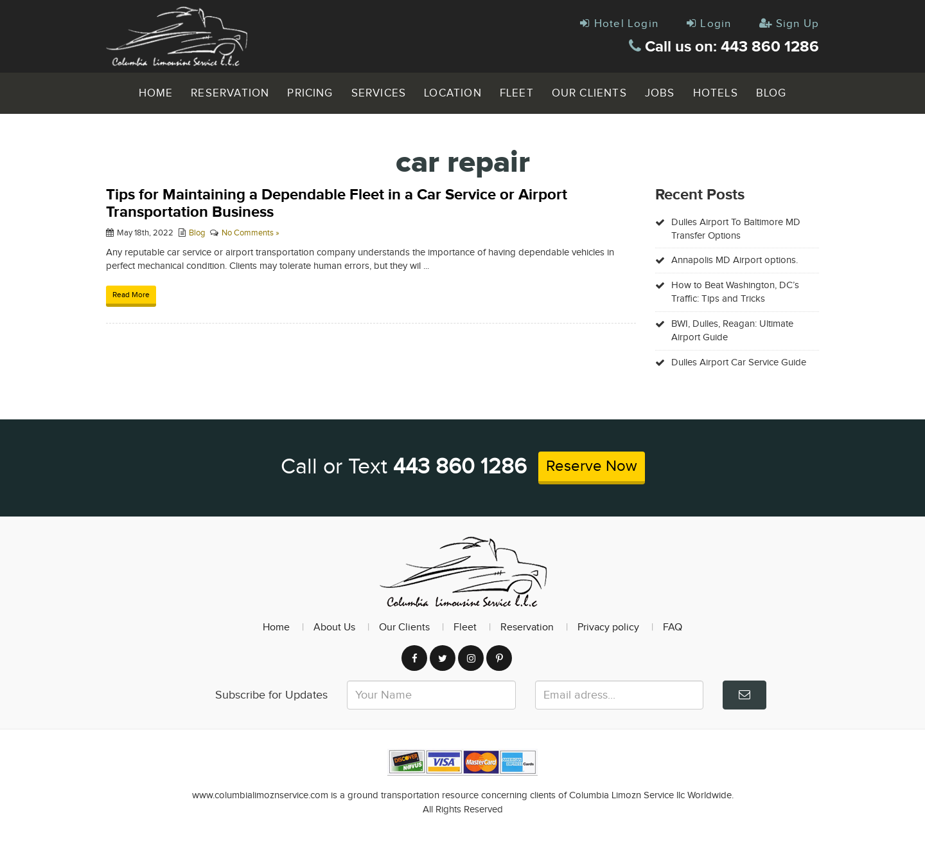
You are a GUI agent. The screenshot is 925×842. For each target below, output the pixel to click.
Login (709, 23)
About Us (334, 627)
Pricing (310, 93)
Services (379, 93)
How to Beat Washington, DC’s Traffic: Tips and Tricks (735, 292)
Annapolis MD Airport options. (734, 260)
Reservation (230, 93)
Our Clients (589, 93)
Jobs (660, 93)
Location (453, 93)
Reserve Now (591, 466)
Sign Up (789, 23)
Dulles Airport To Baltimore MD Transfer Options (735, 229)
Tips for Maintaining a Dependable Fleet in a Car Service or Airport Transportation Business (336, 203)
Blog (771, 93)
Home (156, 93)
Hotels (715, 93)
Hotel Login (619, 23)
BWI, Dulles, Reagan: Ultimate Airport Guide (732, 330)
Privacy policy (608, 627)
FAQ (672, 627)
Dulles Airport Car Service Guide (738, 362)
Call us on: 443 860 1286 (724, 46)
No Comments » (250, 233)
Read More (131, 294)
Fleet (517, 93)
